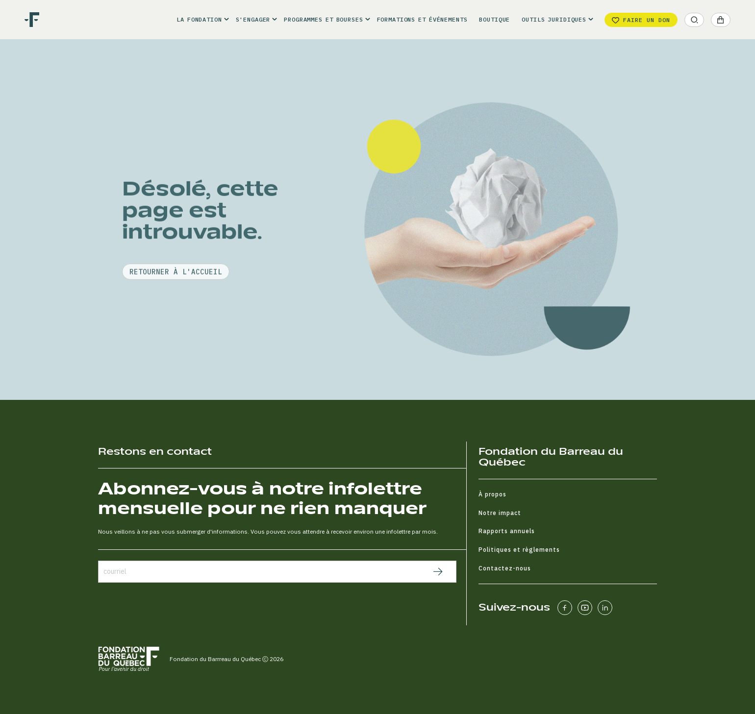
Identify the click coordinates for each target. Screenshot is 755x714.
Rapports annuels (506, 531)
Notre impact (499, 513)
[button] (200, 19)
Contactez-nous (504, 568)
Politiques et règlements (519, 549)
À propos (492, 494)
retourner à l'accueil (175, 298)
